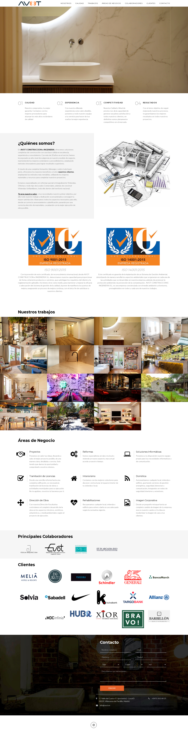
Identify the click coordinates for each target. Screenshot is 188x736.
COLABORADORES (134, 3)
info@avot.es (105, 705)
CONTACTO (164, 3)
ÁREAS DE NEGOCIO (111, 3)
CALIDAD (79, 3)
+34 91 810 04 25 (159, 698)
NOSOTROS (66, 3)
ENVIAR (112, 688)
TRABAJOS (93, 3)
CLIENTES (151, 3)
